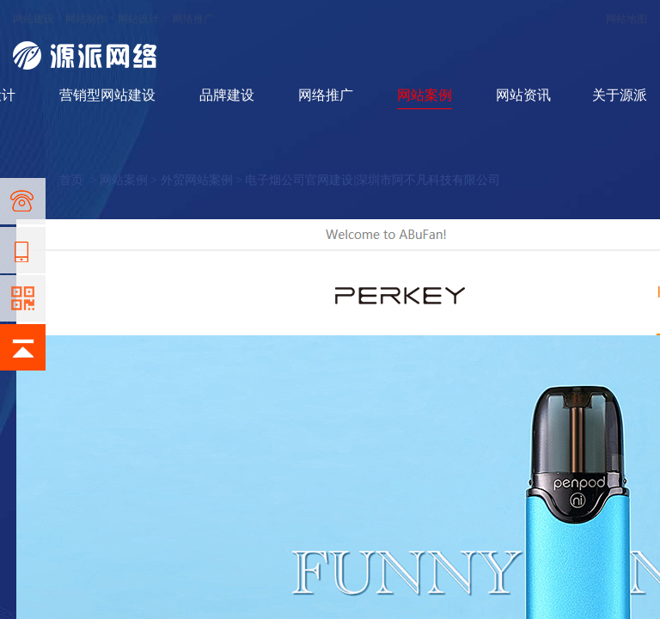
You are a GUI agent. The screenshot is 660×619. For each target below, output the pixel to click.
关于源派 (619, 95)
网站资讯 (523, 95)
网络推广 (193, 19)
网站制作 (86, 19)
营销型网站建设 (107, 95)
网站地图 (626, 19)
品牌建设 (226, 95)
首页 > (79, 180)
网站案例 (424, 95)
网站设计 (138, 19)
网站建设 (33, 19)
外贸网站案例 (197, 180)
